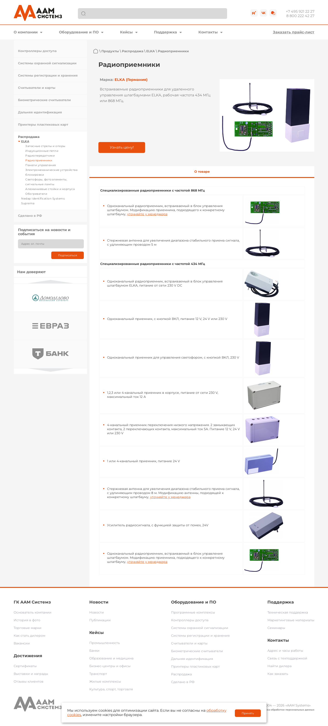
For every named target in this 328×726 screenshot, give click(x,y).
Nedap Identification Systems (43, 198)
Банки (94, 651)
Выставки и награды (31, 674)
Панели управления (40, 165)
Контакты (208, 32)
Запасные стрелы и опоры (45, 146)
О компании (26, 32)
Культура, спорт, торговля (111, 689)
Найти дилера (279, 666)
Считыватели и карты (36, 88)
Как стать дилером (29, 636)
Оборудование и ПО (79, 32)
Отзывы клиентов (29, 681)
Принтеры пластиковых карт (43, 124)
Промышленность (104, 643)
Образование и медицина (111, 658)
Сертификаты (25, 666)
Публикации (100, 620)
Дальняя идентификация (40, 112)
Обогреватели (36, 193)
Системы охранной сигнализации (47, 63)
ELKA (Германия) (131, 79)
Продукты (110, 51)
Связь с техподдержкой (287, 658)
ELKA (25, 141)
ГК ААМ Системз (32, 602)
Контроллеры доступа (37, 51)
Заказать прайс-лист (293, 32)
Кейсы (126, 32)
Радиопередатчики (40, 155)
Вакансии (22, 643)
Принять (248, 713)
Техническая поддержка (287, 612)
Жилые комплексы (105, 681)
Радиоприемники (38, 160)
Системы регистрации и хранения (48, 75)
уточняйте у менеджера (147, 214)
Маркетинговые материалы (290, 620)
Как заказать (277, 674)
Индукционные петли (41, 150)
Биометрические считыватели (44, 100)
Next (50, 370)
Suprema (28, 203)
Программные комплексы (193, 612)
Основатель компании (32, 612)
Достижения (28, 655)
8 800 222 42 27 (300, 16)
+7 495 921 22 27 (300, 11)
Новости (98, 602)
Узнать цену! (122, 147)
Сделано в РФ (30, 216)
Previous (50, 281)
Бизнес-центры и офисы (110, 666)
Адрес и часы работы (285, 651)
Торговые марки (27, 628)
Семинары (276, 628)
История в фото (27, 620)
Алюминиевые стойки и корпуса (50, 189)
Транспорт (98, 674)
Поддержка (165, 32)
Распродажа (28, 137)
